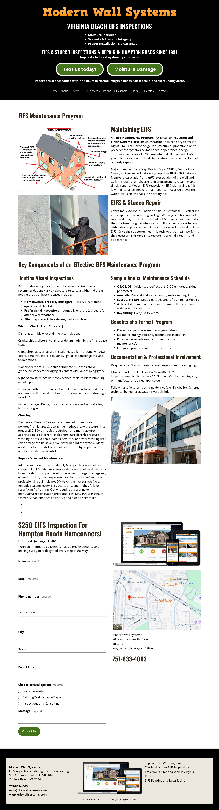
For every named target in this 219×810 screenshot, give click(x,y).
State (22, 649)
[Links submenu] (139, 91)
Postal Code (26, 667)
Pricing (149, 776)
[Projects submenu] (153, 91)
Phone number (35, 596)
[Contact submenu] (168, 91)
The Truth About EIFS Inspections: (167, 767)
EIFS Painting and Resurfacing (165, 780)
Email (28, 579)
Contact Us (29, 731)
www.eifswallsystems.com (28, 794)
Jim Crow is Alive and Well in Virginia (169, 772)
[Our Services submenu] (99, 91)
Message (30, 711)
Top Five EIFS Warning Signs (163, 763)
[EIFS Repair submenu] (128, 91)
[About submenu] (69, 91)
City (21, 632)
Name (28, 561)
